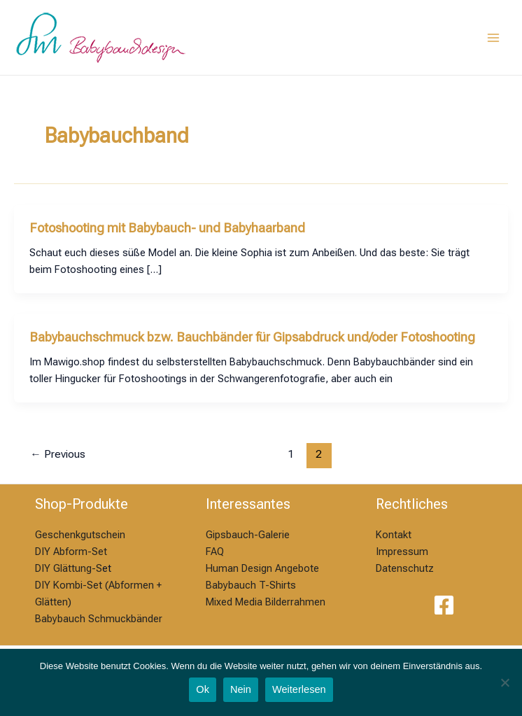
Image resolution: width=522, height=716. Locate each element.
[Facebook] (444, 605)
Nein (240, 689)
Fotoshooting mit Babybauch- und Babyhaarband (167, 227)
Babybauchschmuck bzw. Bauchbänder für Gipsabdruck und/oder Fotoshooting (252, 337)
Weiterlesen (299, 689)
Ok (202, 689)
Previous (57, 454)
